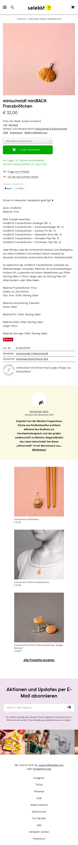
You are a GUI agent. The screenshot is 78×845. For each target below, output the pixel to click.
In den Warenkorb (30, 150)
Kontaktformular (42, 769)
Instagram (39, 778)
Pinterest (39, 791)
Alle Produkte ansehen (39, 660)
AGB (39, 798)
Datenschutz (39, 811)
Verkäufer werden (39, 832)
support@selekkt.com (51, 765)
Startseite (21, 19)
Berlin (46, 411)
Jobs (39, 825)
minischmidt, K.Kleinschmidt (51, 129)
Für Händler (39, 818)
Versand (13, 125)
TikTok (39, 785)
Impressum (39, 838)
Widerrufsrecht (39, 805)
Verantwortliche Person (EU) (32, 359)
